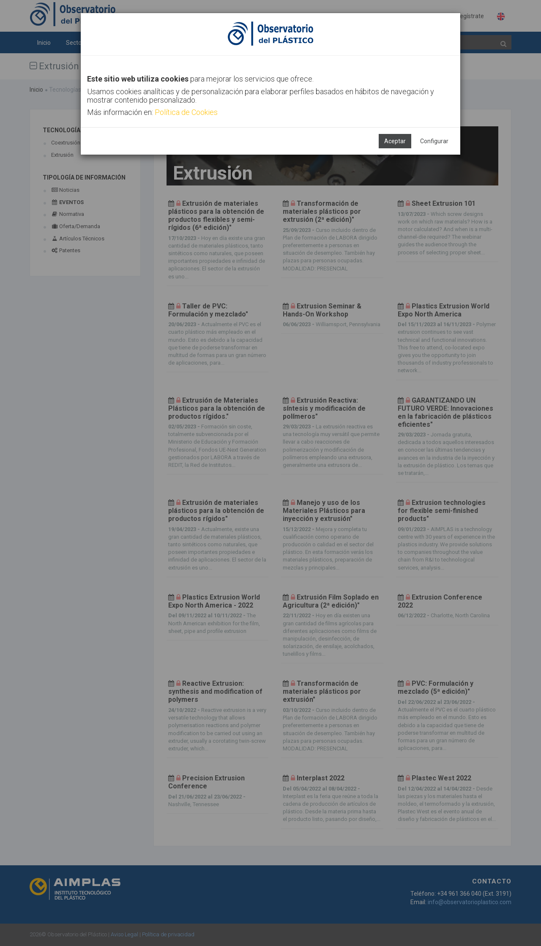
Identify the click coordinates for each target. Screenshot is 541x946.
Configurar (434, 141)
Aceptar (395, 141)
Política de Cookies (186, 112)
